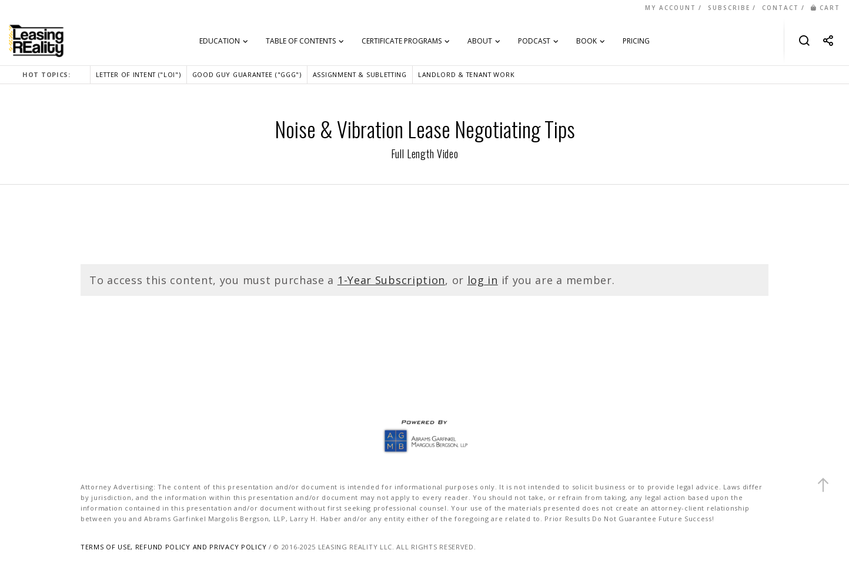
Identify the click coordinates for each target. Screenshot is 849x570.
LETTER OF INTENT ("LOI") (138, 74)
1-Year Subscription (391, 280)
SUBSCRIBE (729, 8)
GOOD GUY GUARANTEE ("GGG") (247, 74)
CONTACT (780, 8)
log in (482, 280)
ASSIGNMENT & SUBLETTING (360, 74)
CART (825, 8)
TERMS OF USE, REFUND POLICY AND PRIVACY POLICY (173, 546)
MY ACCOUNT (670, 8)
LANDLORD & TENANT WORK (466, 74)
